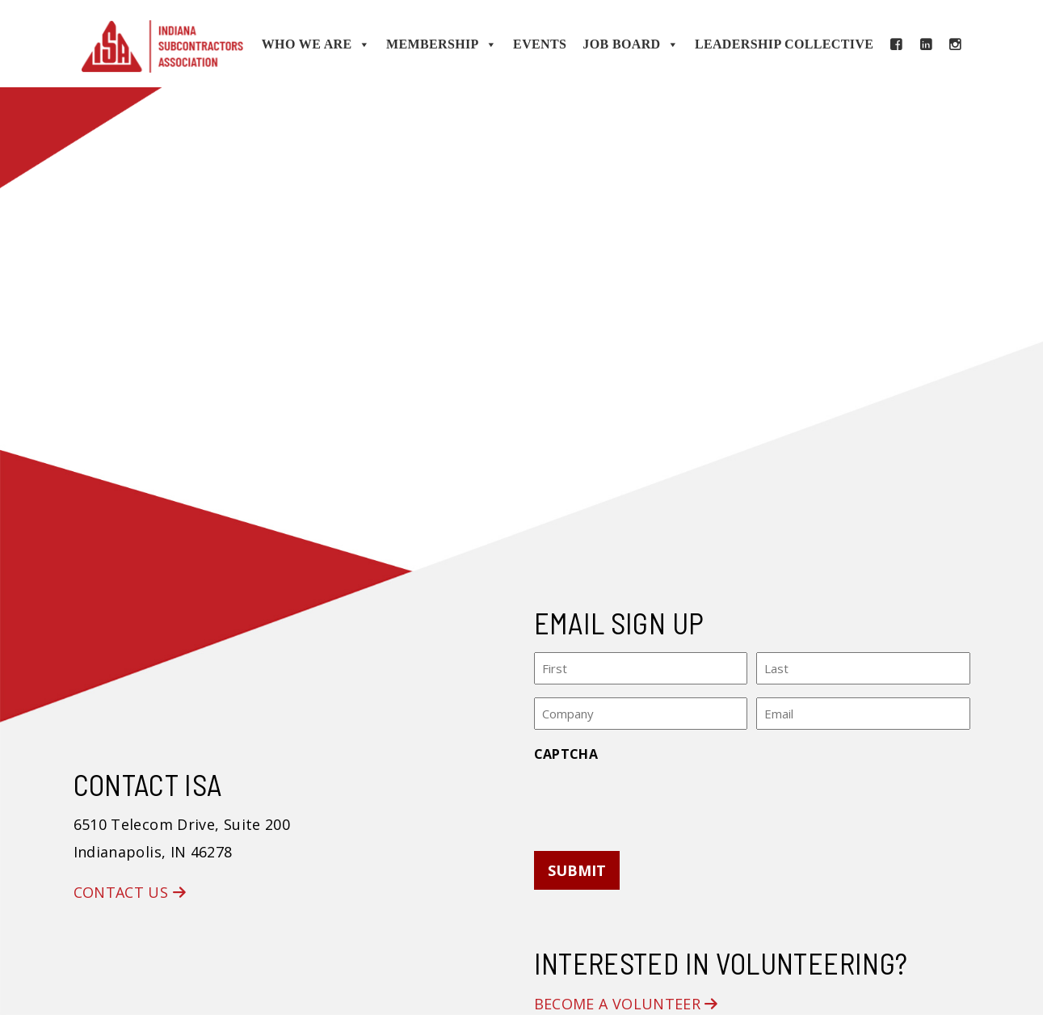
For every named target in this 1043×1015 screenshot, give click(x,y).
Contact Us (130, 892)
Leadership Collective (784, 44)
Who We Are (316, 44)
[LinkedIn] (925, 44)
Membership (441, 44)
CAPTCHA (566, 754)
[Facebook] (896, 44)
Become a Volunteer (626, 1003)
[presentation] (657, 801)
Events (539, 44)
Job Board (630, 44)
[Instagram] (954, 44)
